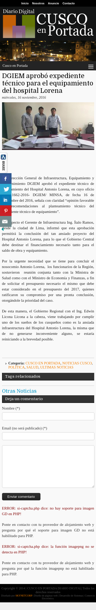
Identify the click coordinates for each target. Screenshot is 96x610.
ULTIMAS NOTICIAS (56, 367)
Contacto (68, 3)
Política (16, 367)
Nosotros (38, 3)
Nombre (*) (11, 408)
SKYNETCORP (23, 603)
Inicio (25, 3)
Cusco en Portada (43, 363)
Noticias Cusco (77, 363)
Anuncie (53, 3)
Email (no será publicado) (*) (24, 428)
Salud (32, 367)
